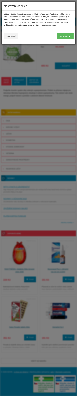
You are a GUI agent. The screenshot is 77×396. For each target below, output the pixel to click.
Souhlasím (64, 36)
